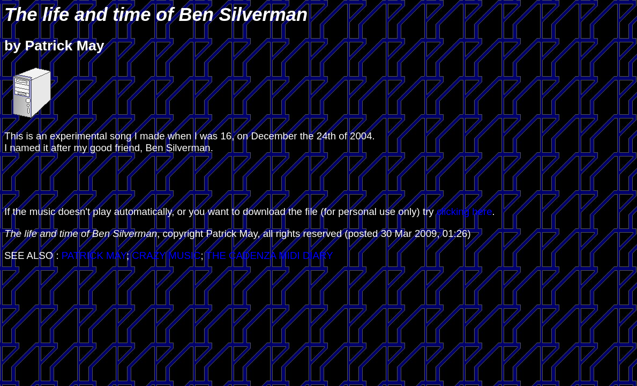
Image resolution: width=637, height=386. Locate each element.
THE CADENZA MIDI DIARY (269, 255)
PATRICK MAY (94, 255)
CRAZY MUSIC (166, 255)
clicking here (464, 211)
